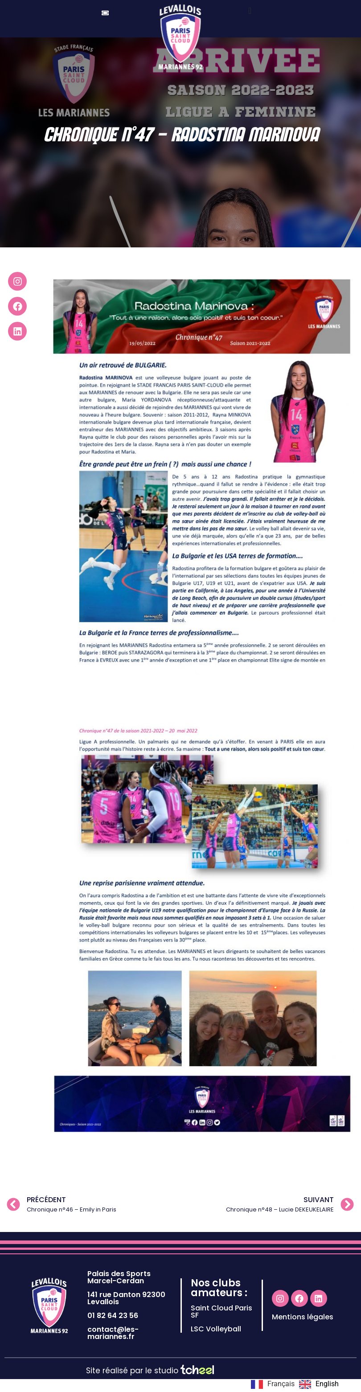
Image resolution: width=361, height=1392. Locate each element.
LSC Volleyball (216, 1342)
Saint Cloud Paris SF (221, 1324)
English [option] (327, 1384)
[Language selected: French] (297, 1384)
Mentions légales (302, 1330)
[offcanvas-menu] (249, 10)
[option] (319, 1384)
